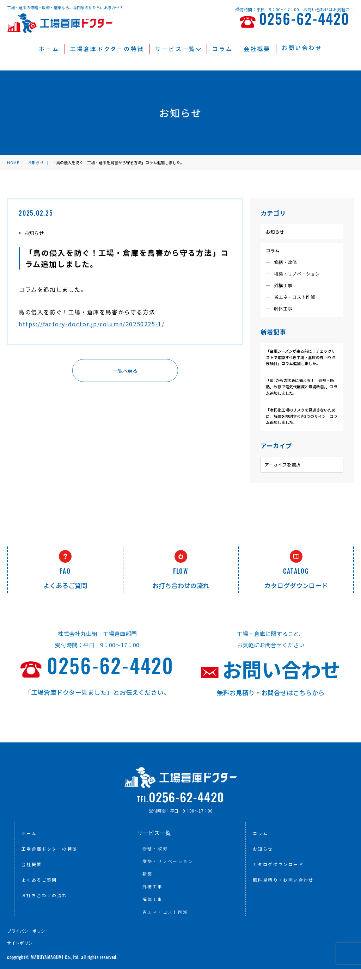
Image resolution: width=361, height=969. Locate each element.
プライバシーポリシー (28, 931)
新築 (147, 874)
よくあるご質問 (39, 880)
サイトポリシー (22, 943)
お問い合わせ (302, 48)
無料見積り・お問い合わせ (283, 880)
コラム (222, 48)
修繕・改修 (285, 262)
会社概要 (257, 48)
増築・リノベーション (297, 273)
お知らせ (275, 231)
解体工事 (283, 308)
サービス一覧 (178, 48)
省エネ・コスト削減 (294, 297)
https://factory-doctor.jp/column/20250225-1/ (91, 324)
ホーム (49, 48)
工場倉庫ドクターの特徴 (107, 48)
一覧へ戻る (125, 370)
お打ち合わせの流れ (44, 895)
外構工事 (283, 285)
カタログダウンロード (278, 864)
